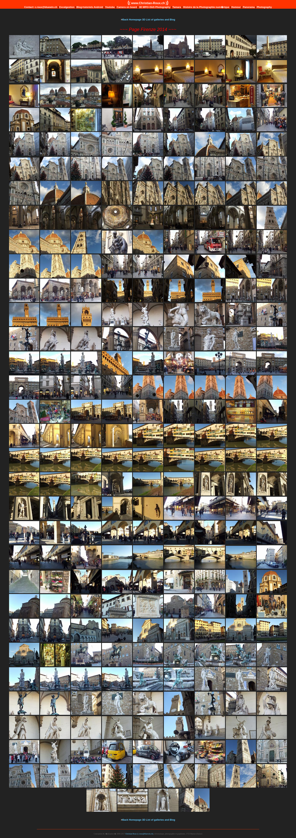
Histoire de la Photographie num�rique (206, 7)
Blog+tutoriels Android (89, 7)
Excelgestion (66, 7)
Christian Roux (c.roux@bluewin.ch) (139, 834)
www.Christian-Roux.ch (148, 3)
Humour (236, 7)
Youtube (110, 7)
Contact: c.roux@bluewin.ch (40, 7)
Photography (264, 7)
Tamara (177, 7)
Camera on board (127, 7)
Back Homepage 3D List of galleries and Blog (148, 19)
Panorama (249, 7)
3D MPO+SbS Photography (154, 7)
